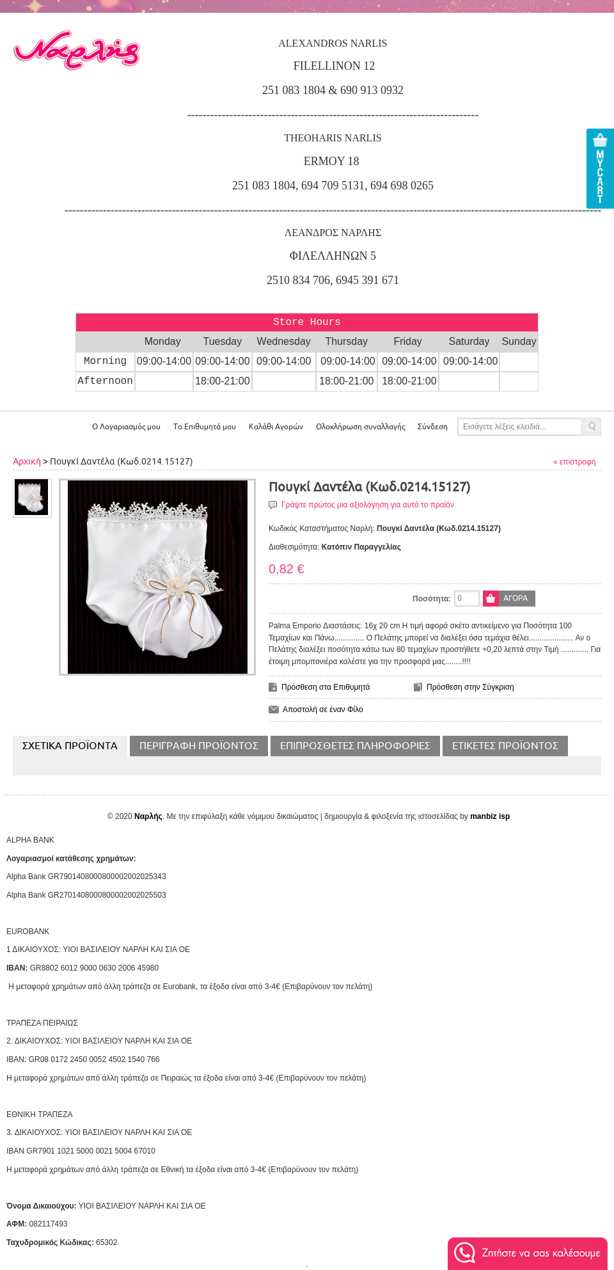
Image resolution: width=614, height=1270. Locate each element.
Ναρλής (148, 816)
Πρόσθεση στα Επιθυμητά (325, 687)
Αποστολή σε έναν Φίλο (323, 709)
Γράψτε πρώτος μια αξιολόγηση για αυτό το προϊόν (367, 504)
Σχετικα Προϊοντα (70, 746)
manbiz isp (490, 816)
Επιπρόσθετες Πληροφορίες (355, 746)
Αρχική (27, 461)
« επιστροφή (574, 461)
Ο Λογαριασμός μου (126, 426)
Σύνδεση (433, 426)
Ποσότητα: (432, 598)
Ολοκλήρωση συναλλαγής (360, 426)
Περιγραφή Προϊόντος (198, 746)
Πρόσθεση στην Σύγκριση (470, 687)
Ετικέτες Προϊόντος (505, 746)
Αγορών (276, 426)
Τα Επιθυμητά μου (204, 426)
